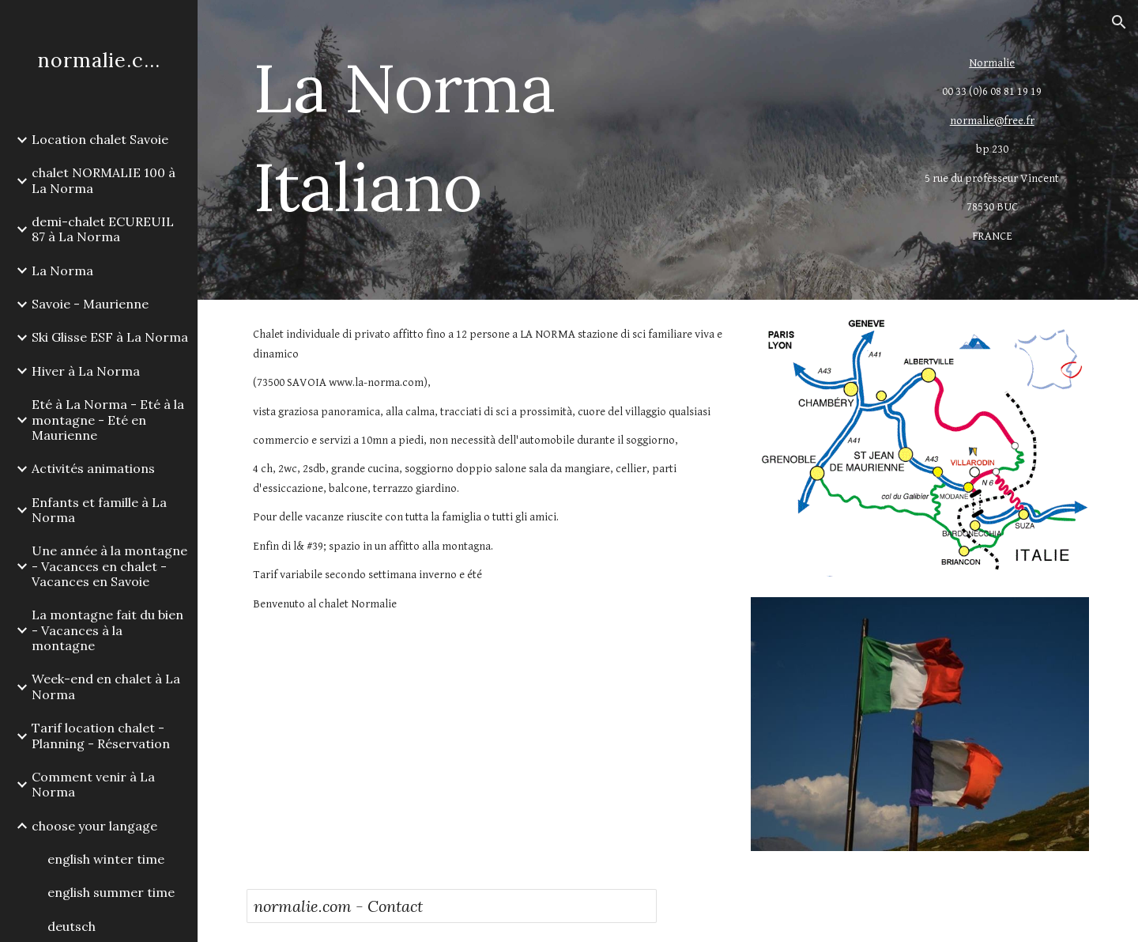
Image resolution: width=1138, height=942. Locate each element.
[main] (524, 137)
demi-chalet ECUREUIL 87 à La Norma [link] (103, 229)
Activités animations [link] (93, 468)
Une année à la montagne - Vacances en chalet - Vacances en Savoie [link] (109, 566)
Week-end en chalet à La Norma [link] (106, 686)
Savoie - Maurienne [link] (90, 304)
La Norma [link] (62, 270)
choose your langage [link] (94, 826)
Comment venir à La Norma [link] (93, 784)
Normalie (992, 63)
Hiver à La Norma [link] (86, 371)
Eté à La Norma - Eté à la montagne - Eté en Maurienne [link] (108, 419)
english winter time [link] (105, 859)
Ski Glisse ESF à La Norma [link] (110, 337)
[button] (1119, 22)
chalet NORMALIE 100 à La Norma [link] (103, 180)
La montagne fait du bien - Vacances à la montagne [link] (107, 630)
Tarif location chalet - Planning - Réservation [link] (101, 735)
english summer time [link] (111, 892)
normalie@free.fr (992, 120)
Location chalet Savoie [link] (100, 139)
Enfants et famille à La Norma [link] (99, 509)
